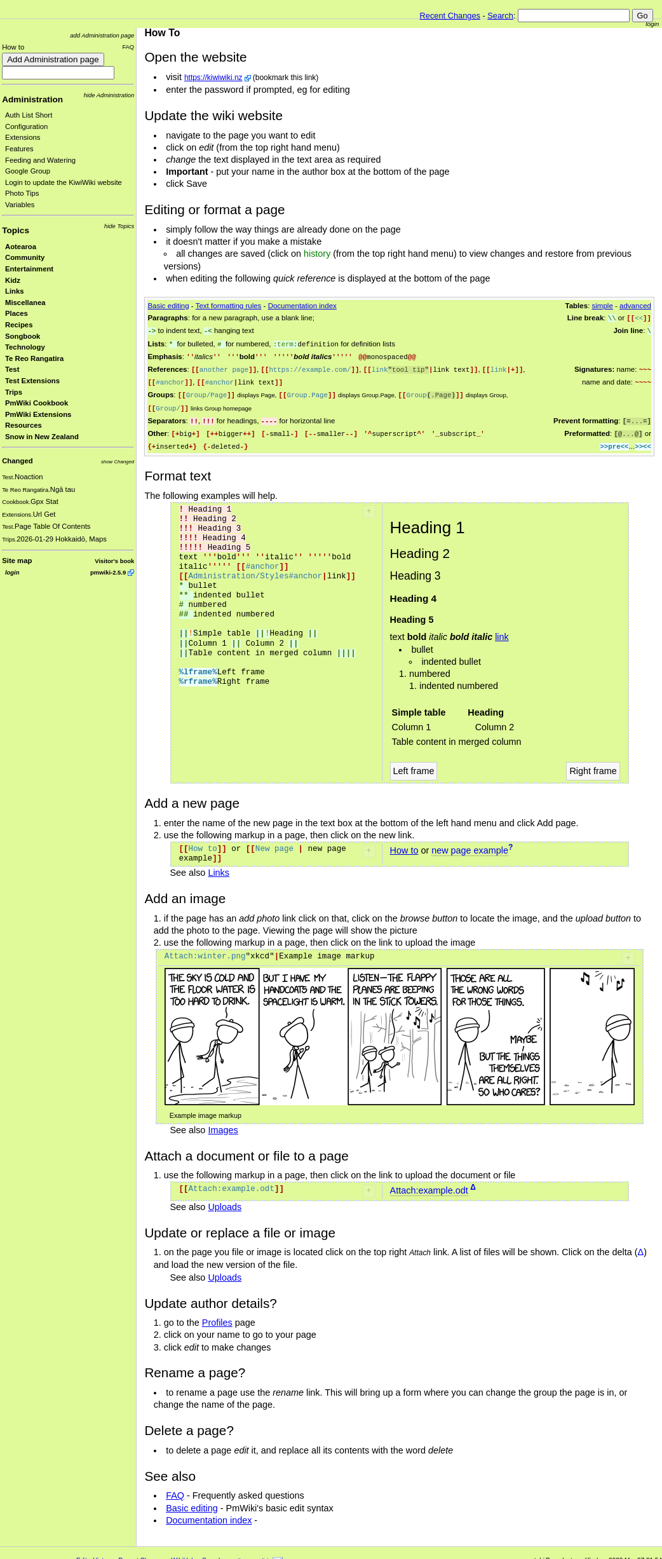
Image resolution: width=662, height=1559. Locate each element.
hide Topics (119, 225)
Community (24, 257)
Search (500, 15)
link (502, 630)
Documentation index (302, 306)
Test (12, 369)
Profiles (217, 1316)
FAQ (128, 46)
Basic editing (168, 306)
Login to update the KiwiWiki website (63, 182)
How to (13, 47)
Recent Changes (450, 15)
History (102, 1553)
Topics (15, 230)
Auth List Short (28, 115)
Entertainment (29, 269)
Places (16, 313)
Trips (13, 392)
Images (223, 1123)
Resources (23, 425)
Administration (32, 99)
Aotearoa (20, 246)
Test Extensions (32, 381)
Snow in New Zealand (42, 436)
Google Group (27, 171)
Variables (19, 204)
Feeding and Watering (40, 160)
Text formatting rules (229, 306)
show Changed (117, 462)
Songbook (22, 336)
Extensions (22, 137)
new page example (469, 843)
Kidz (12, 280)
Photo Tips (22, 193)
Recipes (18, 325)
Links (14, 291)
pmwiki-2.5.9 (108, 572)
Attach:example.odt (429, 1183)
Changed (17, 461)
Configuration (26, 126)
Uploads (224, 1200)
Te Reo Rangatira (34, 358)
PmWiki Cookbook (36, 403)
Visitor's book (114, 560)
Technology (25, 347)
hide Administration (109, 95)
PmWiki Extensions (38, 414)
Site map (17, 560)
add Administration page (102, 35)
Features (19, 149)
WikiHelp (184, 1553)
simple (602, 306)
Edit (81, 1553)
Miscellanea (25, 302)
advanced (635, 306)
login (652, 23)
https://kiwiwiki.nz (213, 77)
